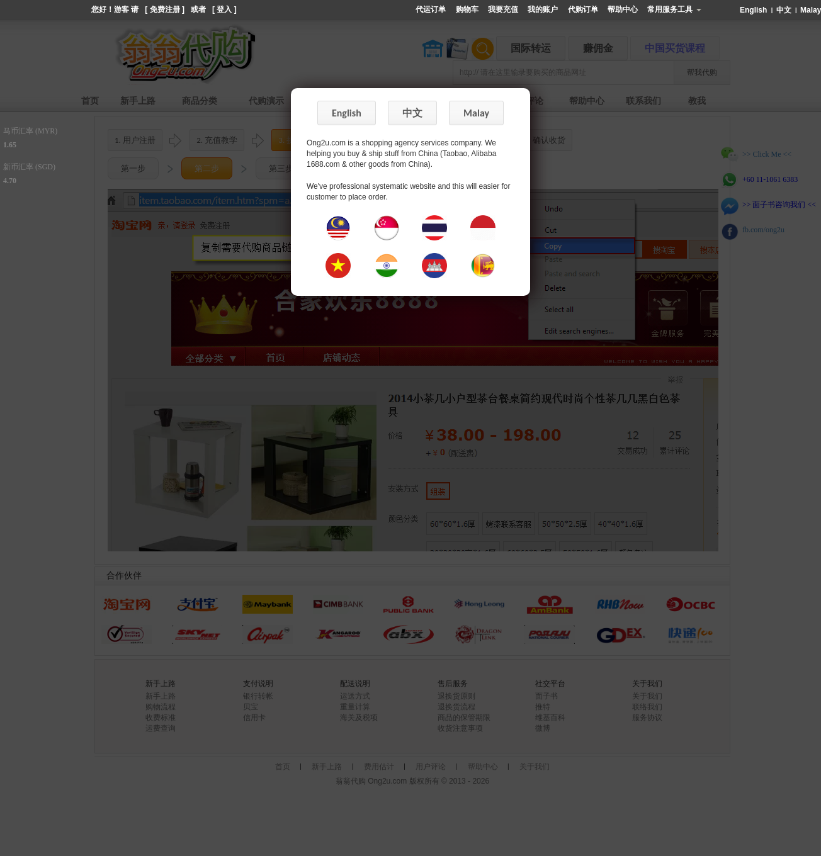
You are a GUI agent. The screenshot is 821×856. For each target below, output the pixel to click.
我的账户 (543, 9)
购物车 (467, 9)
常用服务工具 (674, 9)
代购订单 (583, 9)
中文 (784, 10)
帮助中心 (623, 9)
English (754, 10)
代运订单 (431, 9)
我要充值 (503, 9)
